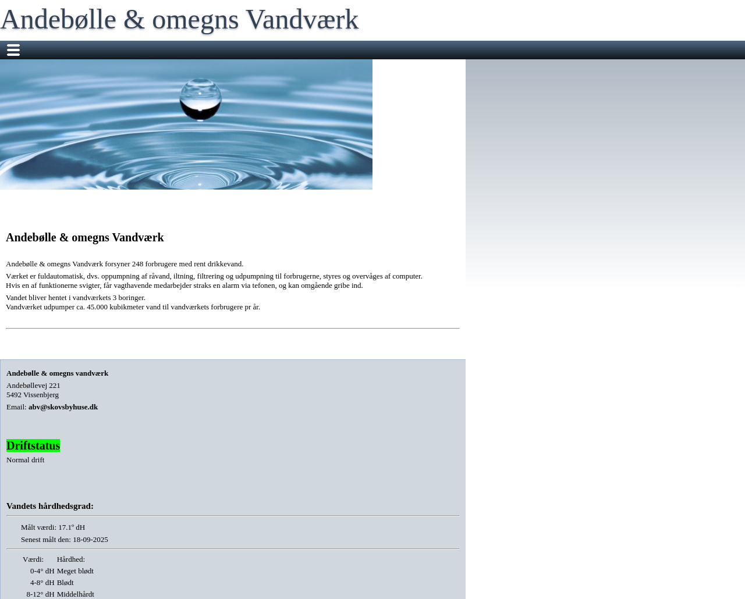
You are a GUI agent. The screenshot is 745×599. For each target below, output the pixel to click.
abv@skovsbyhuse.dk (63, 406)
